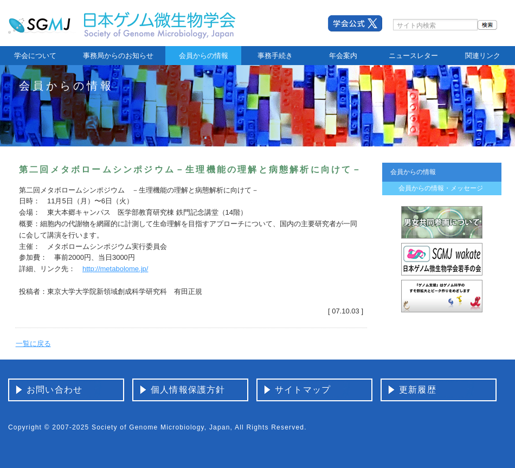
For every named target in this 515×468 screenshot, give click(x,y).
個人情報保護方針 (188, 389)
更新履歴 (417, 389)
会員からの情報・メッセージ (440, 188)
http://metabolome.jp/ (115, 269)
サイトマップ (303, 389)
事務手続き (275, 56)
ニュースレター (413, 56)
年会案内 (343, 56)
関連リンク (482, 56)
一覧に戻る (33, 343)
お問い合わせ (54, 389)
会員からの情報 (203, 56)
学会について (35, 56)
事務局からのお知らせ (118, 56)
